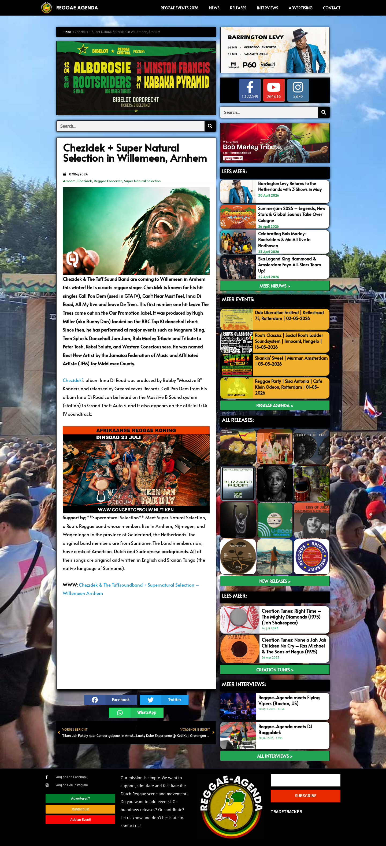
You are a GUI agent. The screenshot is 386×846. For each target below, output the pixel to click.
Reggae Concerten (108, 180)
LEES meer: (234, 595)
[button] (110, 700)
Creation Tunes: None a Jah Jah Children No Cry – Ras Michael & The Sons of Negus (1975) (294, 646)
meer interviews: (244, 684)
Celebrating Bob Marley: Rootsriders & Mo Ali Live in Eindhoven (286, 239)
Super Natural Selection (142, 180)
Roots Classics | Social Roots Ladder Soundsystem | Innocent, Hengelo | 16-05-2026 (288, 341)
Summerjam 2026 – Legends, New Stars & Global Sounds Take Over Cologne (291, 214)
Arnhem (69, 180)
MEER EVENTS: (238, 299)
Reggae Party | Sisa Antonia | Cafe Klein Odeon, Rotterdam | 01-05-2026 (290, 387)
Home (68, 32)
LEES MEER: (234, 171)
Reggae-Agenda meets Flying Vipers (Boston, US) (289, 700)
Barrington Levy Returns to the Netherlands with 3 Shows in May (292, 186)
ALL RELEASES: (238, 419)
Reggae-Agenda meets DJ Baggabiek (285, 729)
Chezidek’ (72, 380)
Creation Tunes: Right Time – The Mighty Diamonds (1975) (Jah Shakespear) (291, 617)
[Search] (210, 126)
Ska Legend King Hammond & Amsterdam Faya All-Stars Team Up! (291, 265)
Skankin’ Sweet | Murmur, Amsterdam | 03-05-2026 (282, 361)
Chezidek (84, 180)
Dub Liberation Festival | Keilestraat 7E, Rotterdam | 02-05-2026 (291, 318)
